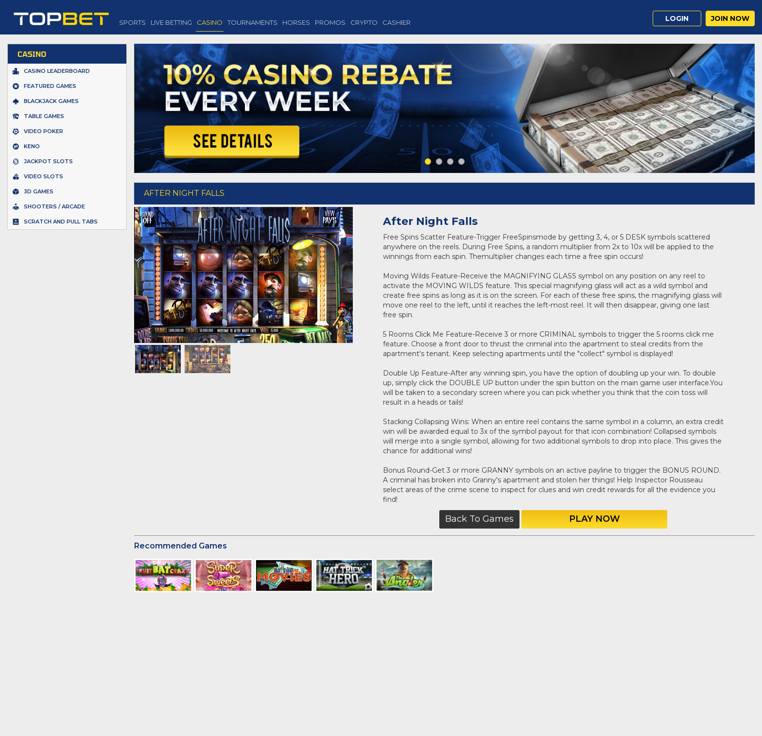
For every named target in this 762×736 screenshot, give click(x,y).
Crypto (364, 22)
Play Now (594, 518)
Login (677, 18)
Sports (132, 22)
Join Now (730, 18)
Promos (330, 22)
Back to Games (479, 518)
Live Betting (171, 22)
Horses (296, 22)
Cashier (396, 22)
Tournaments (252, 22)
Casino (210, 22)
